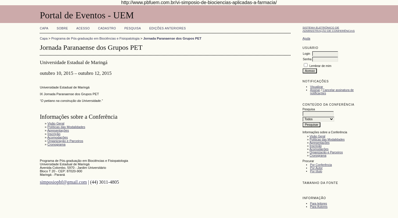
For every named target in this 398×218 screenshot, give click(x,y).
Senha (307, 59)
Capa (44, 28)
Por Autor (316, 168)
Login (306, 53)
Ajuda (306, 38)
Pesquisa (132, 28)
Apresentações (319, 142)
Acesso (83, 28)
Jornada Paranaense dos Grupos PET (172, 38)
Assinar (315, 90)
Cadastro (107, 28)
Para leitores (318, 203)
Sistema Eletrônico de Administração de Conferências (328, 29)
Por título (316, 171)
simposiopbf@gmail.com (63, 182)
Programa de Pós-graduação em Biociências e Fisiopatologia (95, 38)
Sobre (62, 28)
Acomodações (319, 149)
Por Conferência (321, 164)
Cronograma (318, 155)
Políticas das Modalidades (327, 139)
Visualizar (316, 86)
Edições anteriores (167, 28)
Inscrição (316, 146)
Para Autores (318, 206)
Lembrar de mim (320, 66)
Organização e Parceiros (326, 152)
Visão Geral (317, 136)
